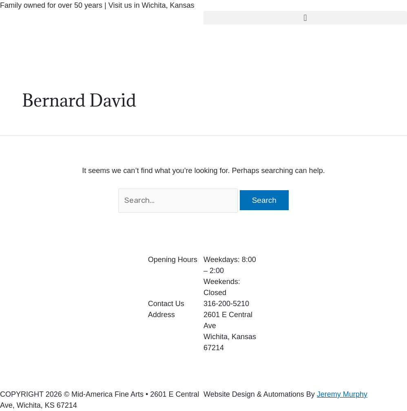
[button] (305, 17)
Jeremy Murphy (342, 394)
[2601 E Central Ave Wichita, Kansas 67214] (339, 315)
